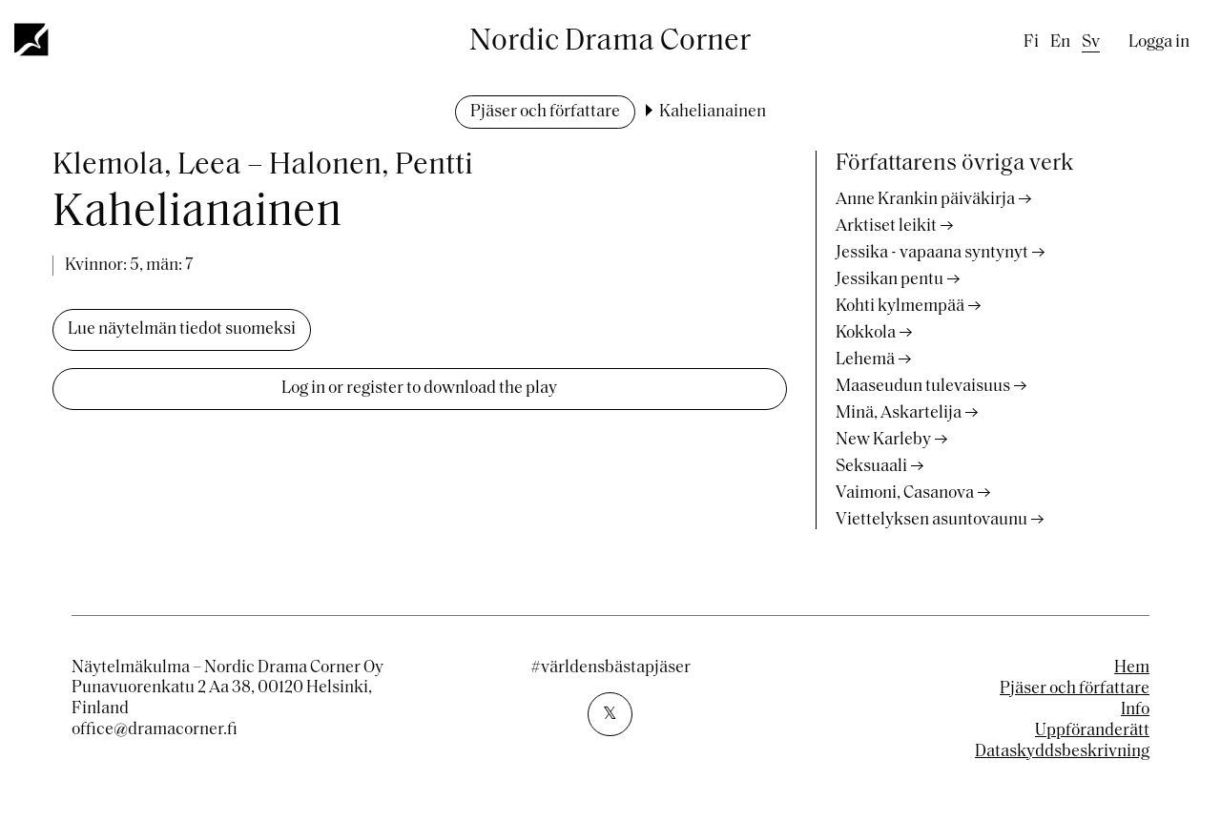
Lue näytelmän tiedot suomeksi (182, 329)
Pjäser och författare (545, 112)
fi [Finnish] (1031, 42)
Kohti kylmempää (900, 307)
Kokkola (866, 333)
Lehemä (865, 360)
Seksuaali (871, 467)
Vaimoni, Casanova (905, 493)
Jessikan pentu (889, 280)
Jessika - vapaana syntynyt (932, 253)
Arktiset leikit (886, 226)
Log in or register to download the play (419, 389)
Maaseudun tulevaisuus (923, 387)
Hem (1131, 668)
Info (1135, 710)
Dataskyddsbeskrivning (1062, 752)
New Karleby (883, 440)
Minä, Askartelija (899, 413)
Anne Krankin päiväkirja (925, 200)
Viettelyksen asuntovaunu (931, 520)
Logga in (1159, 42)
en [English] (1060, 42)
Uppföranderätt (1092, 731)
